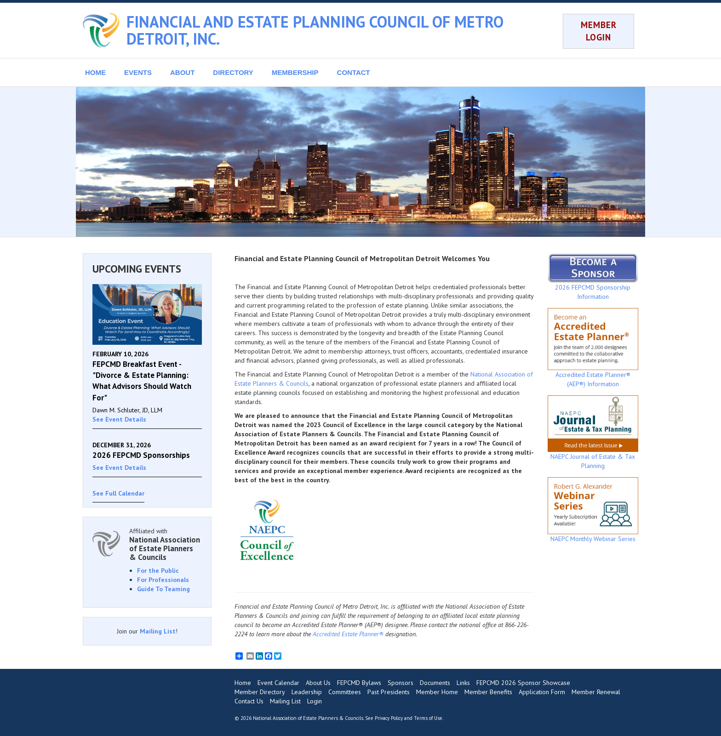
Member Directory (260, 692)
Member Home (437, 692)
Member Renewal (596, 692)
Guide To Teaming (163, 589)
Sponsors (400, 683)
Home (243, 683)
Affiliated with (165, 544)
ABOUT (182, 72)
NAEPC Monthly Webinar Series (593, 509)
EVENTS (138, 72)
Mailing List (158, 631)
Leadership (307, 692)
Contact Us (249, 701)
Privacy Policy (389, 718)
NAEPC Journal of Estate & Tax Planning (593, 432)
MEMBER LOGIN (599, 31)
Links (463, 683)
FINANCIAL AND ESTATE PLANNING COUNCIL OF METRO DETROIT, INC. (315, 30)
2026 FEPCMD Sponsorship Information (593, 276)
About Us (318, 683)
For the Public (158, 570)
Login (314, 701)
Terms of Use (428, 718)
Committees (344, 692)
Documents (435, 683)
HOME (95, 72)
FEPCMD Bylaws (359, 683)
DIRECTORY (233, 72)
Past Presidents (388, 692)
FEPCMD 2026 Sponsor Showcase (523, 683)
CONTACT (353, 72)
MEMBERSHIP (295, 72)
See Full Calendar (118, 493)
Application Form (542, 692)
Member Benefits (488, 692)
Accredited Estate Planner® (348, 634)
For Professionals (163, 580)
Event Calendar (278, 683)
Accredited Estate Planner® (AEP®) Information (593, 348)
